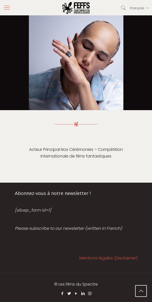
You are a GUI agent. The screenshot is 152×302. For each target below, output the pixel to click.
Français (139, 8)
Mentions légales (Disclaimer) (108, 258)
